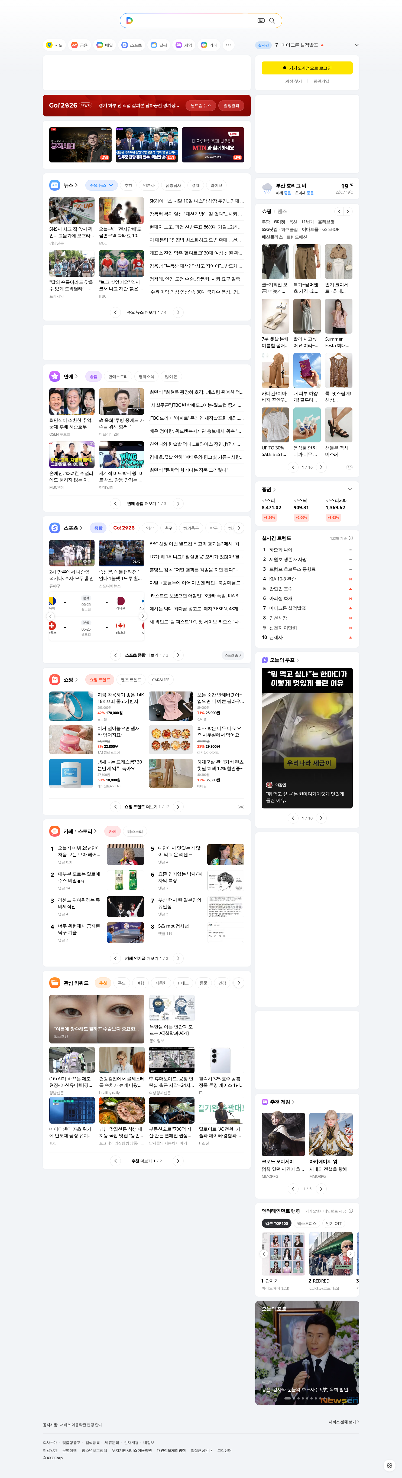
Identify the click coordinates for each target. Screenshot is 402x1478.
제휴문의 (112, 1442)
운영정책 (69, 1450)
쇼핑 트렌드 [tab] (100, 679)
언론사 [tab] (149, 185)
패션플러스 (272, 237)
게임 (184, 45)
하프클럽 (289, 229)
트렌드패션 (296, 237)
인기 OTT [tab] (334, 1223)
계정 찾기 (293, 81)
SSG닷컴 (269, 229)
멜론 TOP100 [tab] (276, 1223)
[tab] (101, 185)
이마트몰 (310, 229)
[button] (229, 45)
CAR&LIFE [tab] (160, 679)
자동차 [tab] (161, 983)
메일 (104, 45)
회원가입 (321, 81)
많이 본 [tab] (171, 376)
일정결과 (231, 105)
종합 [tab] (94, 376)
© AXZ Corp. (53, 1457)
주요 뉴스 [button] (99, 184)
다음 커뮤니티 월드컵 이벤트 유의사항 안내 (94, 1424)
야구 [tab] (214, 528)
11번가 (307, 222)
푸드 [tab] (122, 983)
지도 (54, 45)
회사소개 (50, 1442)
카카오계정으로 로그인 (307, 68)
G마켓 (279, 222)
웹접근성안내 (201, 1450)
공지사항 (50, 1424)
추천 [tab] (128, 185)
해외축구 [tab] (191, 528)
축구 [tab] (169, 528)
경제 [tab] (196, 185)
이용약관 (50, 1450)
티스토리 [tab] (135, 831)
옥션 (293, 222)
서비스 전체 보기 (344, 1421)
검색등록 (92, 1442)
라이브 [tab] (216, 185)
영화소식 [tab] (146, 376)
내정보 (148, 1442)
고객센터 (224, 1450)
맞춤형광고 (71, 1442)
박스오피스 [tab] (307, 1223)
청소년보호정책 (94, 1450)
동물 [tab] (204, 983)
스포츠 (131, 45)
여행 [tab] (140, 983)
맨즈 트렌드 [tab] (131, 679)
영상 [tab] (150, 528)
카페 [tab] (112, 831)
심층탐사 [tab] (173, 185)
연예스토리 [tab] (118, 376)
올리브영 (326, 222)
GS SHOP (330, 229)
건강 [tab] (222, 983)
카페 (209, 45)
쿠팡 (266, 222)
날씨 (159, 45)
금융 (79, 45)
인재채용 (131, 1442)
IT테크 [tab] (183, 983)
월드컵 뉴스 (201, 105)
